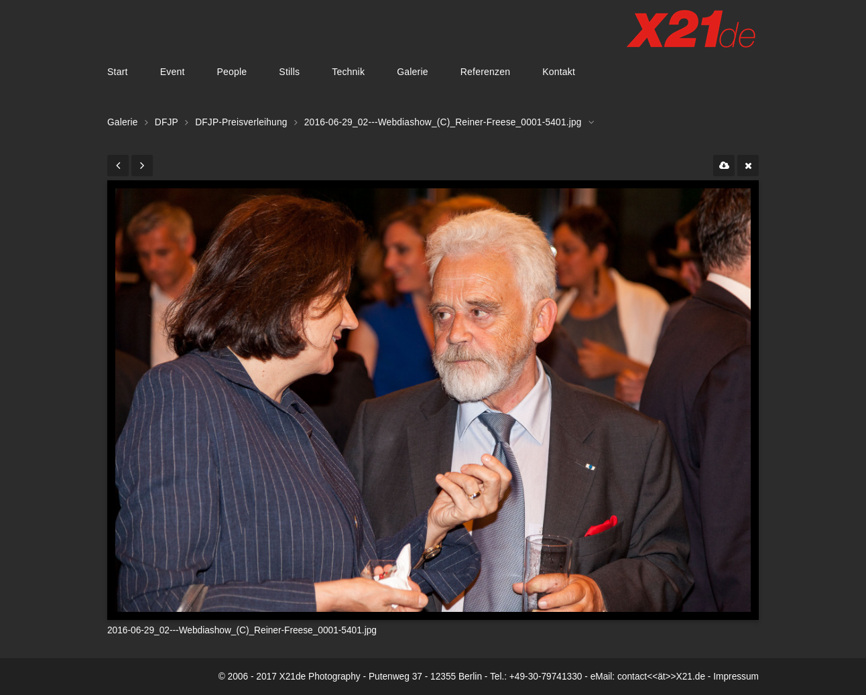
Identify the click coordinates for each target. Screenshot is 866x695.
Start (117, 71)
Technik (348, 71)
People (231, 71)
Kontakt (558, 71)
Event (172, 71)
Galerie (412, 71)
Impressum (736, 677)
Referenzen (485, 71)
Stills (289, 71)
